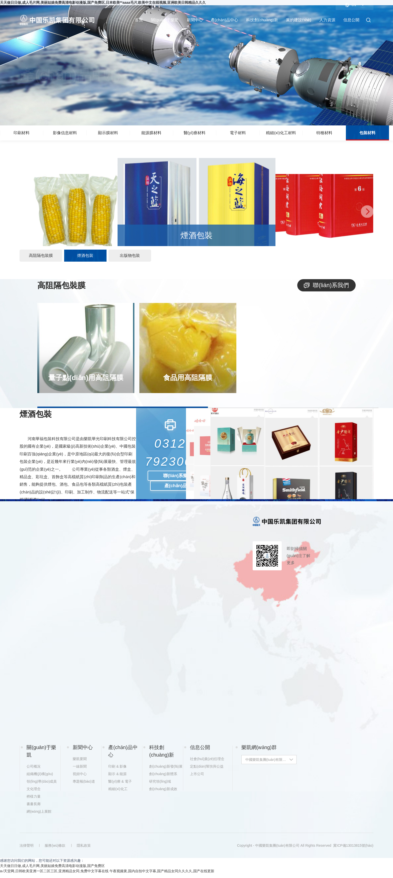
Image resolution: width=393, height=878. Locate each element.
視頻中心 (80, 778)
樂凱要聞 (80, 763)
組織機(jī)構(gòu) (40, 778)
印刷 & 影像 (117, 771)
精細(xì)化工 (117, 793)
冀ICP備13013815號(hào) (353, 850)
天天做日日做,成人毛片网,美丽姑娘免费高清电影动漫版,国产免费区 (52, 870)
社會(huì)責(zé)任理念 (206, 763)
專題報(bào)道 (84, 786)
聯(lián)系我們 (325, 287)
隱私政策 (85, 850)
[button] (26, 213)
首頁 (139, 20)
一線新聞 (80, 771)
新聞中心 (195, 20)
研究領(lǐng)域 (160, 786)
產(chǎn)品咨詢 (180, 487)
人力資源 (327, 20)
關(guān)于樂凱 (164, 20)
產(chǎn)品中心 (224, 20)
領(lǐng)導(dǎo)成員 (42, 786)
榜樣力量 (34, 801)
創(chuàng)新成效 (163, 793)
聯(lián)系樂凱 (177, 477)
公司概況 (34, 771)
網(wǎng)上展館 (39, 816)
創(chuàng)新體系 (163, 778)
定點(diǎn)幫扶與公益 (206, 771)
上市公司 (197, 778)
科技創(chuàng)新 (262, 20)
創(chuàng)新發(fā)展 (165, 771)
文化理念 (34, 793)
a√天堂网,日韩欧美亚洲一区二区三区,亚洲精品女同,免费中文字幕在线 (54, 875)
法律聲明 (27, 850)
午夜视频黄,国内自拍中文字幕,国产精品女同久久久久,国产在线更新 (162, 875)
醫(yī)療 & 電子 (120, 786)
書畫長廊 (34, 808)
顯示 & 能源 (117, 778)
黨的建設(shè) (298, 20)
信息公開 (351, 20)
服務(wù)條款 (55, 850)
